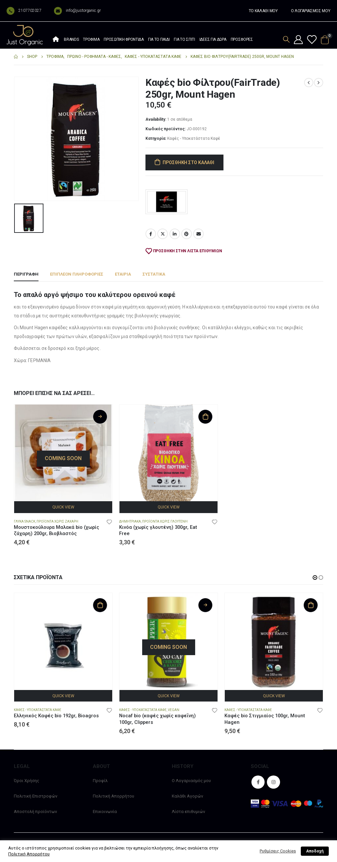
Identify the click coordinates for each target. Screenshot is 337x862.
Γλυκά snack (24, 521)
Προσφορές (242, 39)
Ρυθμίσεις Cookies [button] (278, 851)
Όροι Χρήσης (26, 780)
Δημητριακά (130, 521)
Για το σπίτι (184, 39)
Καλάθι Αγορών (187, 796)
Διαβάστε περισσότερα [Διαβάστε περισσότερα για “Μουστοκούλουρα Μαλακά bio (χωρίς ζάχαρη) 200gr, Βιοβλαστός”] (100, 416)
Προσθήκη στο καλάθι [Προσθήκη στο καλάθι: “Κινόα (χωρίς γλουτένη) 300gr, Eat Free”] (205, 416)
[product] (63, 454)
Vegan (173, 710)
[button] (315, 577)
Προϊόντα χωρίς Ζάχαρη (57, 521)
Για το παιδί (158, 39)
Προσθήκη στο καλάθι (188, 162)
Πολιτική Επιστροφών (35, 796)
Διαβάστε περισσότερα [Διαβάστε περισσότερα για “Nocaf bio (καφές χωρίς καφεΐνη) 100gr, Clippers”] (205, 605)
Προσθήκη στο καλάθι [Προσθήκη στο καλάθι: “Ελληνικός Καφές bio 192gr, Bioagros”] (100, 605)
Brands (71, 39)
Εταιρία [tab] (123, 274)
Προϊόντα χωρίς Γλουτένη (165, 521)
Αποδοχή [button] (315, 851)
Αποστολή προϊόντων (35, 811)
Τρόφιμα (91, 39)
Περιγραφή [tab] (26, 274)
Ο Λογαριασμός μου (191, 780)
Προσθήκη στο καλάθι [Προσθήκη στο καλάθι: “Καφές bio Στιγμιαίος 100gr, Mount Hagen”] (310, 605)
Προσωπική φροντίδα (124, 39)
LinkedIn (174, 234)
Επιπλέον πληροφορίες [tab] (76, 274)
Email (198, 234)
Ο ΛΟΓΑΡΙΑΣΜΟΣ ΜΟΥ (310, 11)
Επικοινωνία (105, 811)
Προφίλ (100, 780)
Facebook (150, 234)
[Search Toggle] (286, 39)
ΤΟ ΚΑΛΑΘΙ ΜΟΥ (263, 11)
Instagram (273, 782)
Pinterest (186, 234)
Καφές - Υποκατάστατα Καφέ (193, 138)
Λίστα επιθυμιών (188, 811)
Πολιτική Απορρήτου (113, 796)
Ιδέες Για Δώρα (212, 39)
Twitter (162, 234)
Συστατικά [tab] (154, 274)
